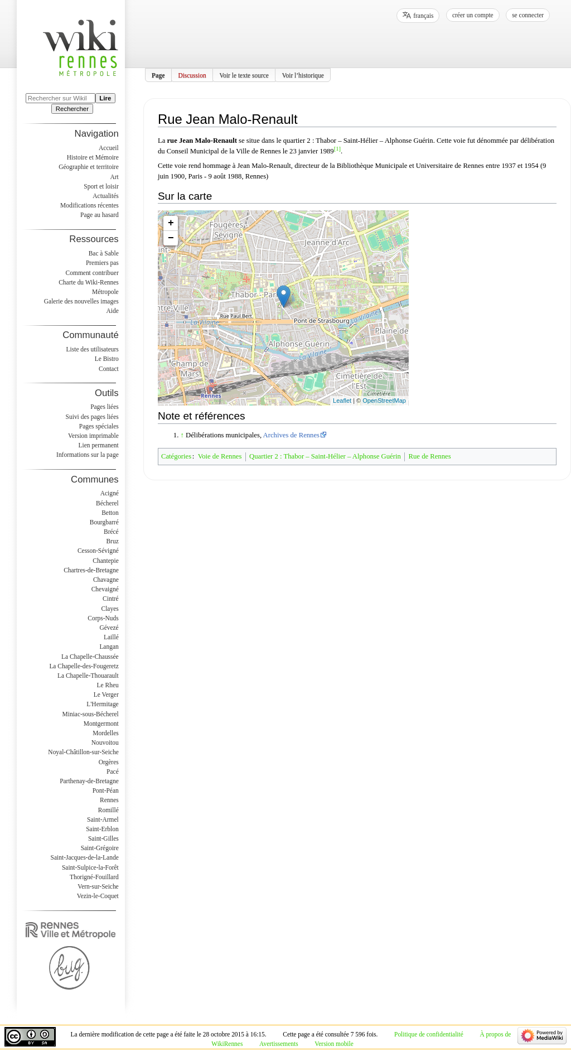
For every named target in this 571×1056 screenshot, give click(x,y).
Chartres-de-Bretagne (91, 570)
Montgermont (101, 723)
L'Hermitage (102, 704)
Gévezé (108, 627)
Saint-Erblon (102, 829)
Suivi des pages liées (92, 416)
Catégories (176, 456)
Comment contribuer (92, 272)
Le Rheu (108, 685)
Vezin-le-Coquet (98, 896)
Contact (109, 368)
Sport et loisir (101, 186)
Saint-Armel (103, 819)
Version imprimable (93, 435)
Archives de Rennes (291, 435)
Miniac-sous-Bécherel (90, 714)
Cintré (111, 598)
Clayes (110, 608)
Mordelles (105, 733)
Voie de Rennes (220, 456)
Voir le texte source (244, 74)
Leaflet (342, 400)
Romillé (108, 810)
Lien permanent (99, 445)
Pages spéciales (99, 426)
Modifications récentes (89, 205)
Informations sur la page (87, 454)
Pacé (113, 771)
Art (114, 176)
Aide (112, 310)
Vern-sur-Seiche (98, 886)
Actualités (105, 195)
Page (158, 74)
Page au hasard (99, 214)
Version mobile (333, 1043)
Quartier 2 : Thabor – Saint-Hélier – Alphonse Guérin (325, 456)
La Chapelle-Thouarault (88, 675)
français (423, 15)
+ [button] (171, 223)
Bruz (112, 541)
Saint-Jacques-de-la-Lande (85, 857)
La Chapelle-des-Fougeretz (83, 666)
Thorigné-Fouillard (94, 877)
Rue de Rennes (430, 456)
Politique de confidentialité (428, 1034)
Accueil (109, 147)
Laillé (111, 637)
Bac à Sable (104, 253)
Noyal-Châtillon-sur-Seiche (83, 752)
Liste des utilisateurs (92, 349)
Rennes (109, 800)
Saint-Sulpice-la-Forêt (90, 867)
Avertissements (278, 1043)
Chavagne (106, 579)
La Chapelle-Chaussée (90, 656)
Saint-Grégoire (100, 848)
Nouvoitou (105, 742)
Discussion (192, 74)
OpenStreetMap (384, 400)
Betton (110, 512)
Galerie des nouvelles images (81, 301)
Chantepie (105, 560)
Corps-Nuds (103, 618)
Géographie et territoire (88, 166)
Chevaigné (105, 589)
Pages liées (104, 406)
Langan (108, 646)
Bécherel (107, 503)
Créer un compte (472, 15)
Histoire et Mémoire (93, 157)
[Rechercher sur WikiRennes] (60, 98)
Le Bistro (107, 358)
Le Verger (106, 694)
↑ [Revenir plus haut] (182, 435)
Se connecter (528, 15)
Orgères (109, 762)
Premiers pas (102, 262)
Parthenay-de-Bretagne (89, 781)
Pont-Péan (106, 790)
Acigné (109, 493)
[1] (337, 149)
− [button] (171, 238)
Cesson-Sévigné (98, 550)
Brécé (111, 531)
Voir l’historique (303, 74)
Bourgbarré (104, 522)
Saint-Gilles (103, 838)
